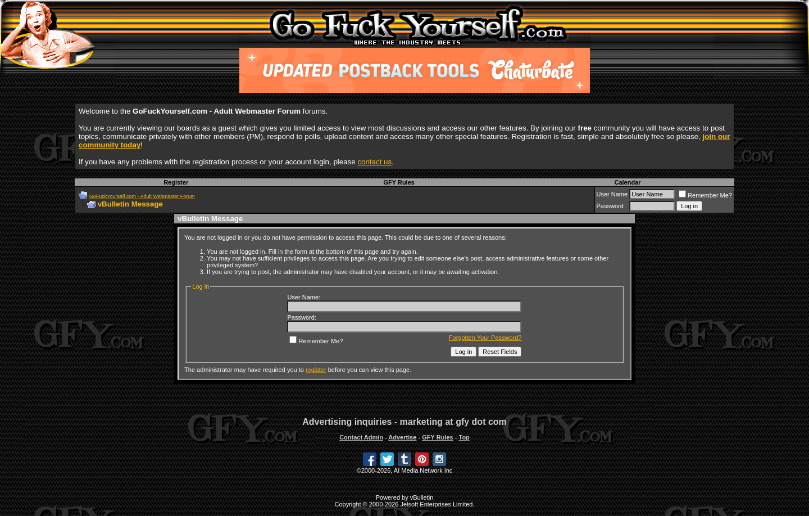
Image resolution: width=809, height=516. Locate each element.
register (316, 369)
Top (463, 437)
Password (610, 206)
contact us (374, 162)
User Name (612, 194)
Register (175, 182)
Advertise (402, 437)
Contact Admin (361, 437)
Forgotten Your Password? (485, 337)
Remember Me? (705, 195)
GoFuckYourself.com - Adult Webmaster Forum (142, 196)
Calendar (627, 182)
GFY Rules (398, 182)
